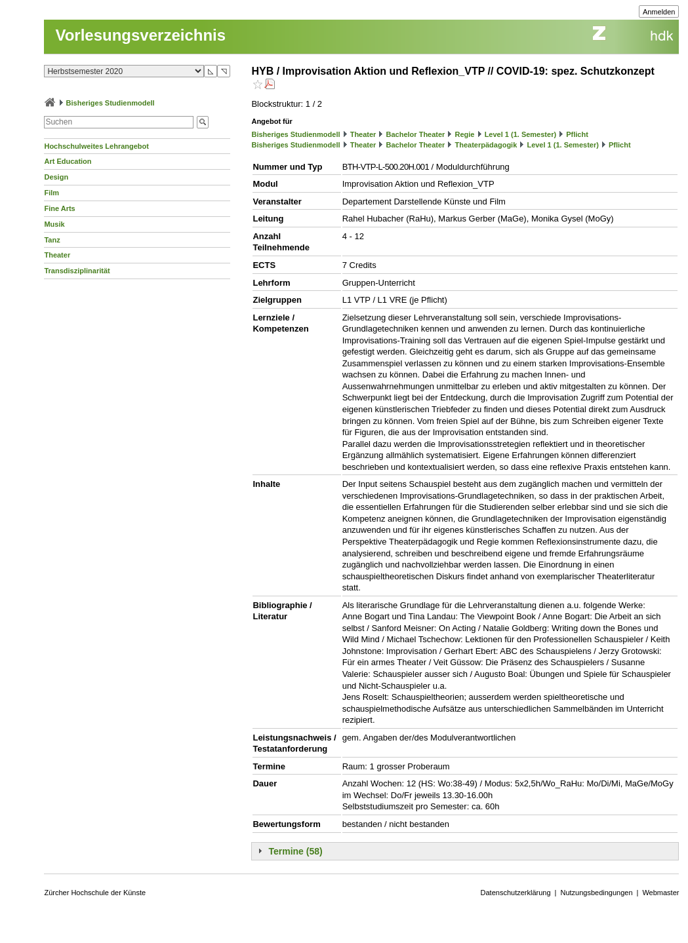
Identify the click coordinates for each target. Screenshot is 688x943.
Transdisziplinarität (77, 271)
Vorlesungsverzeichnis (140, 35)
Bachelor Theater (415, 134)
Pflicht (577, 134)
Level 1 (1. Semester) (520, 134)
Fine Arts (59, 208)
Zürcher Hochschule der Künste (95, 892)
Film (51, 193)
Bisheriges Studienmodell (110, 103)
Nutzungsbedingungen (596, 892)
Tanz (52, 240)
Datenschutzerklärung (516, 892)
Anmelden (659, 12)
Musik (54, 224)
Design (56, 177)
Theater (57, 255)
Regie (465, 134)
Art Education (67, 161)
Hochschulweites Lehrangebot (96, 146)
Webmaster (660, 892)
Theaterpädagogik (486, 145)
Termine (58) (295, 851)
